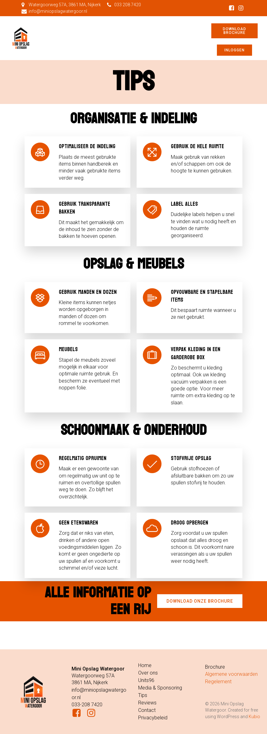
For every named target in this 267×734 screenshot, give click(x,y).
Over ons (148, 673)
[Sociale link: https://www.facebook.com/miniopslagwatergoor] (231, 8)
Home (145, 665)
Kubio (254, 716)
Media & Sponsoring (160, 688)
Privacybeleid (152, 718)
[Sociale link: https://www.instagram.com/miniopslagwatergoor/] (241, 8)
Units (143, 680)
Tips (142, 695)
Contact (147, 710)
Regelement (218, 682)
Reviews (147, 703)
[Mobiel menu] (122, 38)
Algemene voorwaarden (231, 674)
